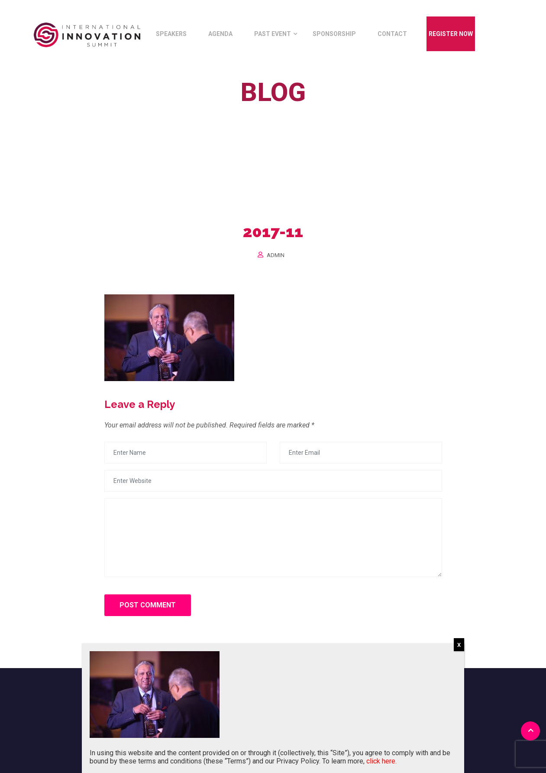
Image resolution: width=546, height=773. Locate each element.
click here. (381, 761)
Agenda (220, 33)
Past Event (272, 33)
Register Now (451, 33)
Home (238, 112)
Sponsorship (334, 33)
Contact (392, 33)
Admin (275, 255)
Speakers (171, 33)
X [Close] (459, 645)
